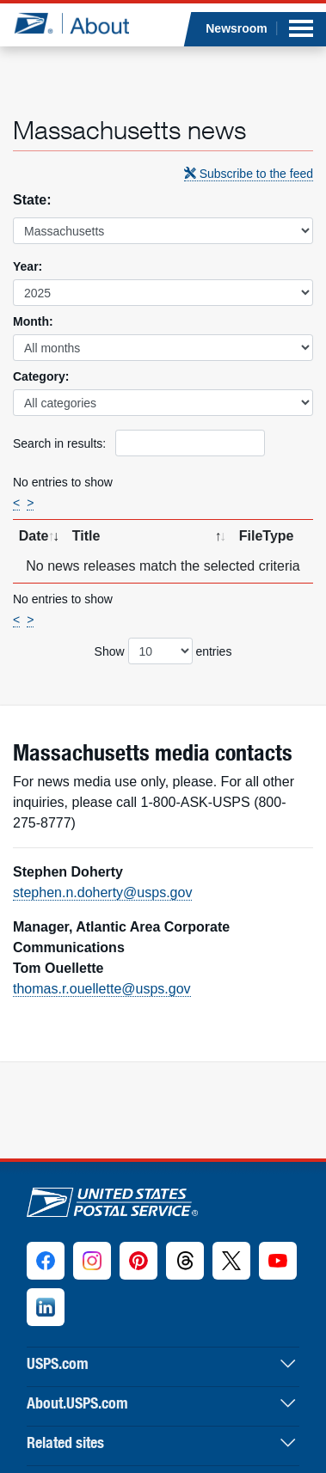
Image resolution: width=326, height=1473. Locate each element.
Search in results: (139, 443)
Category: (41, 376)
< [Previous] (16, 503)
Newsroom (237, 28)
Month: (33, 321)
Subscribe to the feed (248, 173)
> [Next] (30, 503)
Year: (27, 266)
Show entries (163, 651)
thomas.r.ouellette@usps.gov (102, 988)
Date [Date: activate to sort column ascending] (34, 536)
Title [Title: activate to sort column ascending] (86, 536)
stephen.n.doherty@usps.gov (102, 892)
